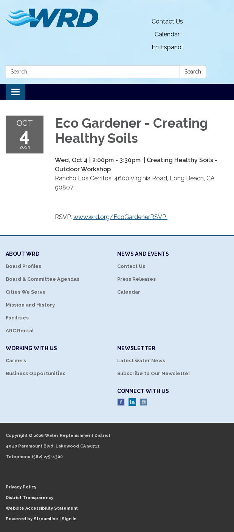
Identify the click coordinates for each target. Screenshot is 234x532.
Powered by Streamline (32, 518)
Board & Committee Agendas (42, 279)
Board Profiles (23, 266)
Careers (16, 360)
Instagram (143, 402)
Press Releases (136, 279)
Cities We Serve (26, 292)
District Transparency (29, 497)
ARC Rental (20, 330)
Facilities (17, 318)
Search (192, 72)
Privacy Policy (21, 487)
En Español (167, 47)
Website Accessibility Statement (42, 508)
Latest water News (141, 360)
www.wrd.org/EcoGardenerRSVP (120, 217)
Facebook (121, 402)
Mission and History (30, 305)
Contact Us (167, 21)
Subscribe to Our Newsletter (154, 373)
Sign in (69, 518)
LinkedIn (132, 402)
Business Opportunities (35, 373)
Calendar (167, 34)
